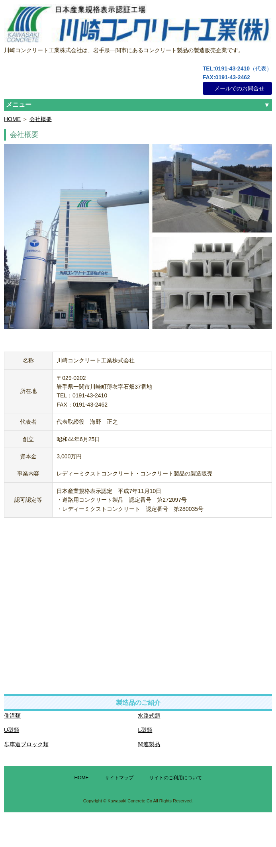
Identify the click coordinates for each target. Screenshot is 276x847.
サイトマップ (119, 777)
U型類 (11, 730)
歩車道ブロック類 (26, 744)
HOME (12, 119)
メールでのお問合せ (239, 88)
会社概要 (40, 119)
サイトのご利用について (175, 777)
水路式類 (149, 715)
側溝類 (12, 715)
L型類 (145, 730)
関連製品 (149, 744)
